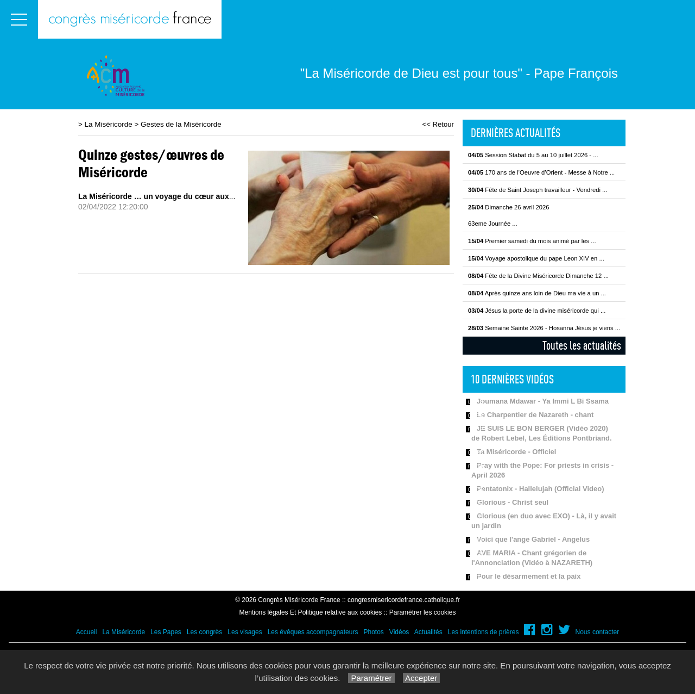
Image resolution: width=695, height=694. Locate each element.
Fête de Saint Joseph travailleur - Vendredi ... (537, 190)
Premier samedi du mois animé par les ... (532, 241)
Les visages (245, 632)
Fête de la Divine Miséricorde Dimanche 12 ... (538, 275)
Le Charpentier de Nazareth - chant (535, 415)
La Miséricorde (108, 124)
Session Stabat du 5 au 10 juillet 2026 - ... (533, 155)
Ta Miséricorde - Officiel (516, 452)
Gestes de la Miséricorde (181, 124)
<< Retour (438, 124)
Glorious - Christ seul (512, 502)
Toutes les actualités (581, 345)
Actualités (428, 632)
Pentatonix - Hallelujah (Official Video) (540, 489)
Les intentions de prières (483, 632)
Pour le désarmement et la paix (528, 576)
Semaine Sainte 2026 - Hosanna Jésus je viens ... (544, 328)
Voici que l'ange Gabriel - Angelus (533, 539)
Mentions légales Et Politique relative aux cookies (310, 612)
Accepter (421, 678)
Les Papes (165, 632)
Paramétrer (371, 678)
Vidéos (399, 632)
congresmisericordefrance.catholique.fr (404, 600)
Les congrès (204, 632)
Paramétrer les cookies (422, 612)
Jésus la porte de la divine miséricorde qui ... (536, 310)
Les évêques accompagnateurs (313, 632)
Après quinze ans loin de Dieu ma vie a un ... (537, 293)
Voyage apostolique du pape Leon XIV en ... (536, 258)
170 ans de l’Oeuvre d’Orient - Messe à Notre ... (541, 172)
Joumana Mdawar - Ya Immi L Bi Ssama (543, 401)
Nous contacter (598, 632)
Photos (373, 632)
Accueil (86, 632)
